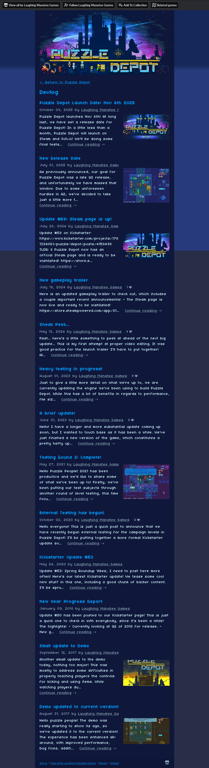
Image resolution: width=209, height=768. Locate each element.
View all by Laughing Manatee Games (73, 763)
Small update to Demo (64, 646)
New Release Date (60, 158)
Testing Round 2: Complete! (70, 458)
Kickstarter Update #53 (66, 557)
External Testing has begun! (72, 513)
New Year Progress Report (71, 602)
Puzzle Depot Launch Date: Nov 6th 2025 (87, 103)
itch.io (43, 763)
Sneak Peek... (55, 325)
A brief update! (57, 413)
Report (103, 763)
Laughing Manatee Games (105, 110)
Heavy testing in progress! (71, 369)
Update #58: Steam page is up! (76, 219)
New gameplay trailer (64, 280)
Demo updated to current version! (79, 707)
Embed (114, 763)
